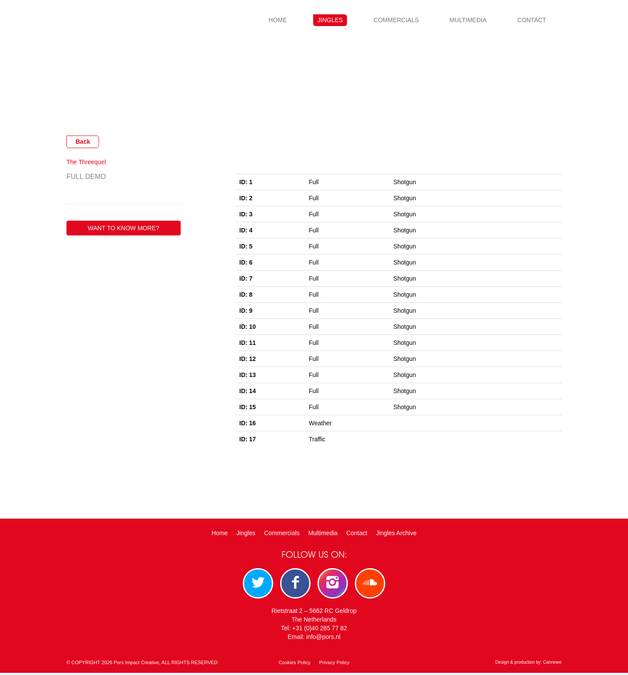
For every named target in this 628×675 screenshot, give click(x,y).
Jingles (330, 20)
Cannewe (552, 664)
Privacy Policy (334, 664)
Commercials (396, 20)
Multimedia (468, 20)
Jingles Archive (396, 532)
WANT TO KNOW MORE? (123, 228)
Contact (531, 20)
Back (83, 141)
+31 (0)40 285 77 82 (319, 630)
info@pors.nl (323, 638)
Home (277, 20)
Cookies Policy (294, 664)
